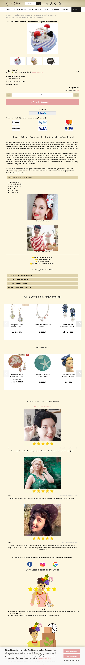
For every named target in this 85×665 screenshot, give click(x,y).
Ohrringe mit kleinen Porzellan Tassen (17, 325)
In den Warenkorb (40, 102)
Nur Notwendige (71, 656)
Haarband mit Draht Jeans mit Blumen (68, 375)
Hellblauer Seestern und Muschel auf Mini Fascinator (42, 375)
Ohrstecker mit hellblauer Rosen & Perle (68, 325)
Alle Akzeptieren (71, 651)
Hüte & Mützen (35, 10)
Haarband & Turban (51, 10)
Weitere (65, 10)
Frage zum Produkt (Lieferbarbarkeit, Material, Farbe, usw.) (27, 118)
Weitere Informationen (71, 661)
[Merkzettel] (56, 3)
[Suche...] (38, 3)
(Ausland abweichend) (37, 72)
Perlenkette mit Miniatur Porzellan (42, 325)
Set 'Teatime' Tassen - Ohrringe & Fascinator (17, 375)
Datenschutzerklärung (44, 658)
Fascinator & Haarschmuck (16, 10)
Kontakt (76, 10)
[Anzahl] (42, 95)
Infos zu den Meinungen (42, 406)
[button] (48, 3)
